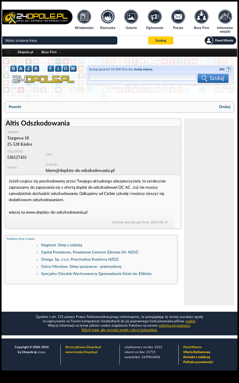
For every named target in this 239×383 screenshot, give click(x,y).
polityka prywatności (174, 325)
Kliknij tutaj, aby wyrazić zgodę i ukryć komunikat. (119, 330)
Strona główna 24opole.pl (83, 347)
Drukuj (224, 107)
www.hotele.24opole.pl (81, 352)
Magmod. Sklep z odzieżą (61, 245)
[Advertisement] (209, 212)
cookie (190, 321)
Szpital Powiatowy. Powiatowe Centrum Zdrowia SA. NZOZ (89, 252)
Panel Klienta (192, 347)
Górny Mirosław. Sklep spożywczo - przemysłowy (81, 266)
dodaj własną (143, 69)
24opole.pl (25, 52)
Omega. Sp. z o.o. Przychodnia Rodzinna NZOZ (80, 259)
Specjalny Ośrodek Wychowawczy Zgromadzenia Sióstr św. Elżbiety (96, 274)
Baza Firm (49, 52)
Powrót (15, 107)
